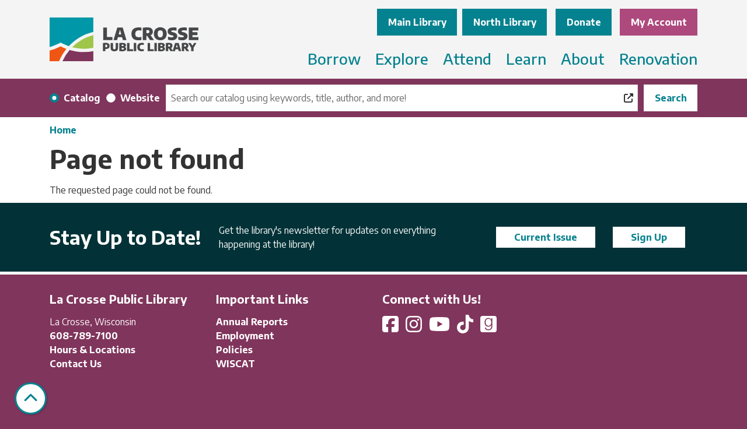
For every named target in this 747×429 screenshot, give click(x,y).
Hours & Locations (92, 350)
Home (63, 130)
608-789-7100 (84, 336)
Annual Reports (252, 322)
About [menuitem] (583, 58)
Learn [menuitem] (526, 58)
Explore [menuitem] (401, 58)
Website (140, 98)
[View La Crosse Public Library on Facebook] (391, 327)
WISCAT (235, 364)
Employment (245, 336)
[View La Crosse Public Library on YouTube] (440, 327)
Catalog (82, 98)
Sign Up (649, 237)
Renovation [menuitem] (658, 58)
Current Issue (545, 237)
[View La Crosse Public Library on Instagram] (415, 327)
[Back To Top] (31, 398)
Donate (584, 22)
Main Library (417, 22)
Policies (234, 350)
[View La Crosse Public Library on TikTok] (466, 327)
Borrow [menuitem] (334, 58)
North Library (504, 22)
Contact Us (76, 364)
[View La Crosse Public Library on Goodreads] (488, 327)
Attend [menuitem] (467, 58)
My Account (659, 22)
